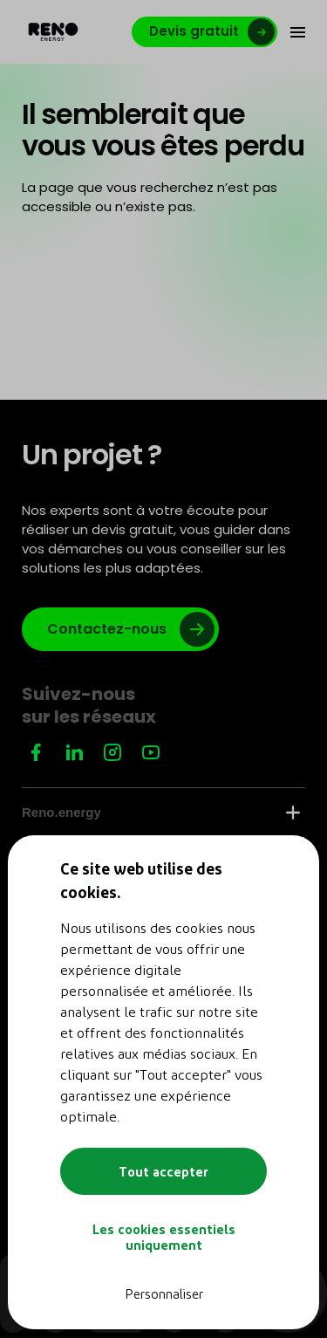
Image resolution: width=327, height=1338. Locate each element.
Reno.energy (161, 812)
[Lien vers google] (120, 629)
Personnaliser (164, 1293)
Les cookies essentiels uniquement (163, 1236)
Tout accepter (163, 1171)
